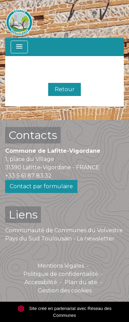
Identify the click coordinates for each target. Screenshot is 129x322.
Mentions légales (60, 265)
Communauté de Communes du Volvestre (64, 230)
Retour (65, 89)
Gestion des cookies (65, 290)
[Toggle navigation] (19, 47)
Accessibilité (40, 282)
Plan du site (81, 282)
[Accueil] (19, 19)
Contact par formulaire (41, 186)
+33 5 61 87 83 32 (28, 175)
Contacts (33, 135)
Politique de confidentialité (60, 274)
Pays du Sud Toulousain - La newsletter (60, 238)
